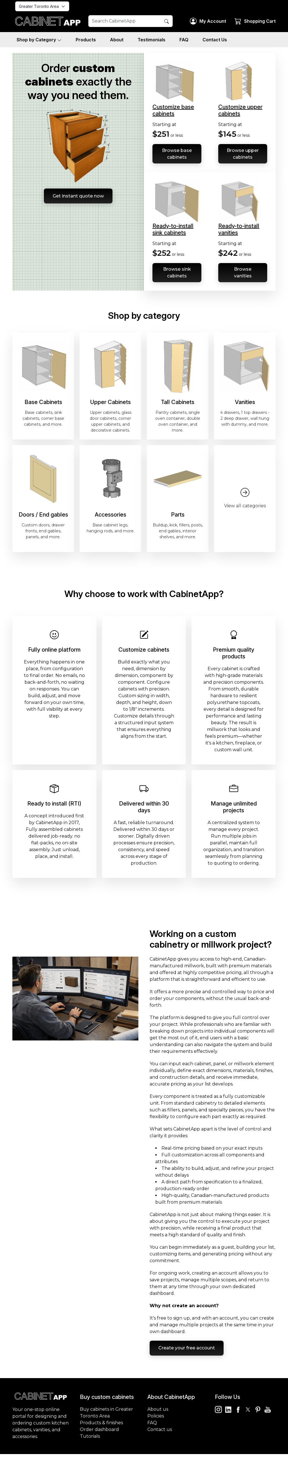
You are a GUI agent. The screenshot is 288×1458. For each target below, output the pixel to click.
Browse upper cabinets (243, 154)
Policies (155, 1420)
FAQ (183, 39)
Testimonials (151, 39)
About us (157, 1413)
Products (86, 39)
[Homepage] (47, 20)
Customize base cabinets (173, 110)
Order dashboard (99, 1433)
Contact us (159, 1433)
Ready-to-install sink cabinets (173, 230)
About (116, 39)
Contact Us (214, 39)
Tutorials (90, 1440)
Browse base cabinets (177, 154)
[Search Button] (166, 21)
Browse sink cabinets (177, 274)
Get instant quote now (78, 196)
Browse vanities (243, 274)
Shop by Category (39, 39)
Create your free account (189, 1351)
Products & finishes (101, 1426)
